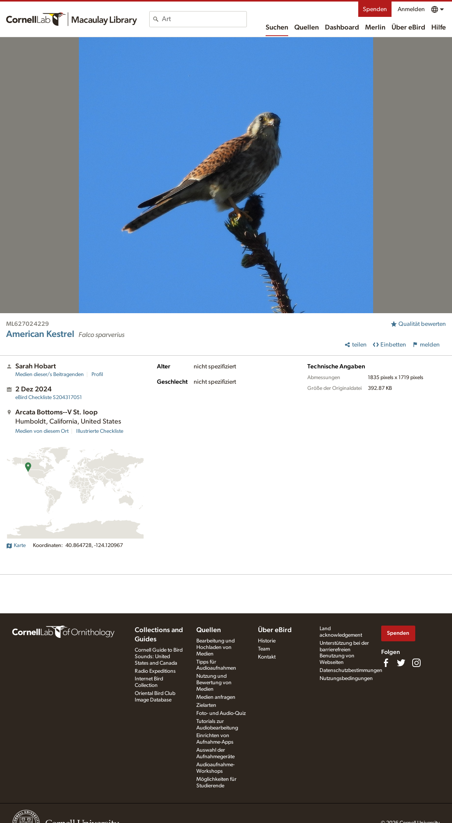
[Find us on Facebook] (385, 662)
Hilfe (438, 27)
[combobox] (204, 19)
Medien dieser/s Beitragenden (49, 374)
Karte (16, 545)
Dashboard (342, 27)
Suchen (277, 27)
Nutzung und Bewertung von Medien (214, 683)
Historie (267, 641)
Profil (97, 374)
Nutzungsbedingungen (346, 678)
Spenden (375, 9)
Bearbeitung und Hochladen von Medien (215, 647)
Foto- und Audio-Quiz (221, 713)
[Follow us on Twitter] (401, 662)
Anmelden (411, 9)
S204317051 (48, 397)
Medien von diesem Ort (42, 431)
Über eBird (408, 27)
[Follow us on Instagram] (416, 662)
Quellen (306, 27)
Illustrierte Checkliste (99, 431)
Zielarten (206, 705)
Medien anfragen (215, 697)
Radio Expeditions (155, 671)
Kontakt (267, 657)
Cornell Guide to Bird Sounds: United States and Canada (159, 656)
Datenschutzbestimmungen (351, 670)
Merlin (375, 27)
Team (264, 649)
